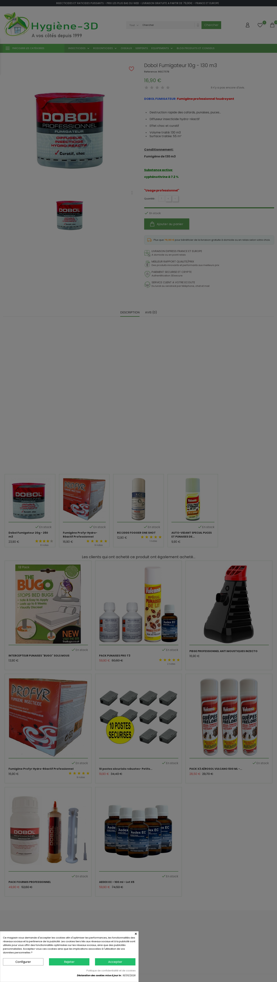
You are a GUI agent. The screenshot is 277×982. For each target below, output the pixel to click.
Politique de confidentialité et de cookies (111, 970)
